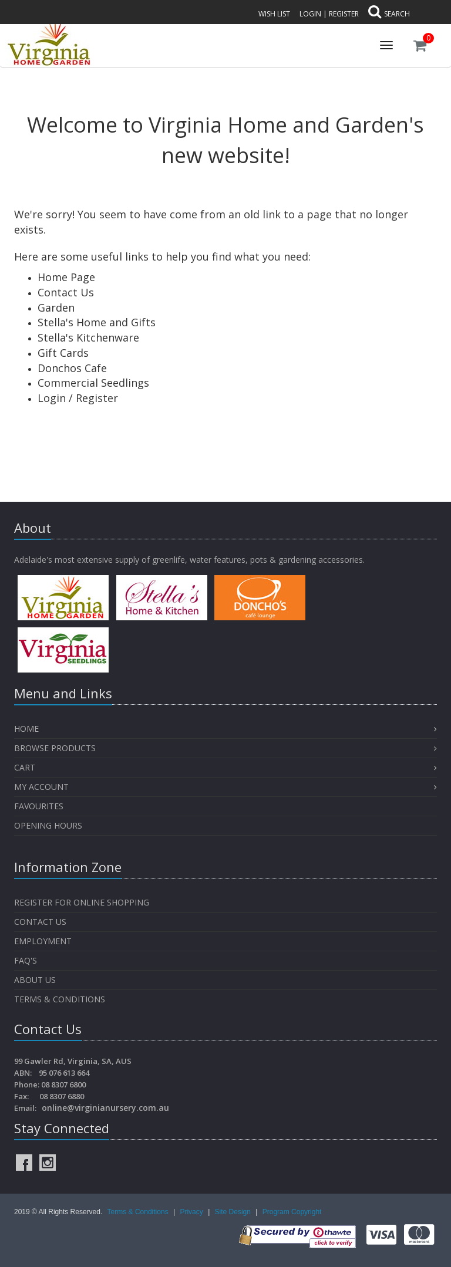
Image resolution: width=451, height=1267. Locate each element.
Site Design (234, 1212)
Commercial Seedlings (93, 383)
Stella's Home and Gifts (97, 322)
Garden (56, 307)
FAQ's (25, 960)
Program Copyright (292, 1212)
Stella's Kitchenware (88, 337)
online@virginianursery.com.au (105, 1107)
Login (310, 14)
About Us (35, 979)
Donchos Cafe (72, 368)
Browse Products (55, 748)
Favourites (40, 806)
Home (26, 728)
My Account (41, 786)
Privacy (192, 1212)
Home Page (66, 277)
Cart (24, 767)
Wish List (274, 14)
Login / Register (78, 398)
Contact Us (66, 292)
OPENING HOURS (48, 825)
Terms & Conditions (59, 999)
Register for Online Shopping (81, 902)
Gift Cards (63, 353)
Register (344, 14)
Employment (43, 941)
